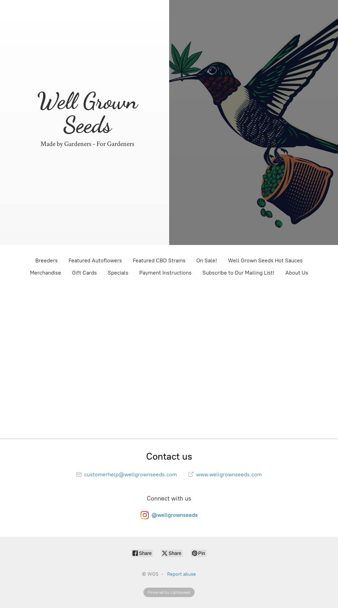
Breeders (46, 260)
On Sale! (206, 260)
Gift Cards (84, 272)
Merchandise (45, 272)
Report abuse (181, 574)
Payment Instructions (165, 272)
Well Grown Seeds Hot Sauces (265, 260)
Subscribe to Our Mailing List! (238, 272)
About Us (296, 272)
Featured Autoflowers (95, 260)
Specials (118, 272)
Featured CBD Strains (159, 260)
